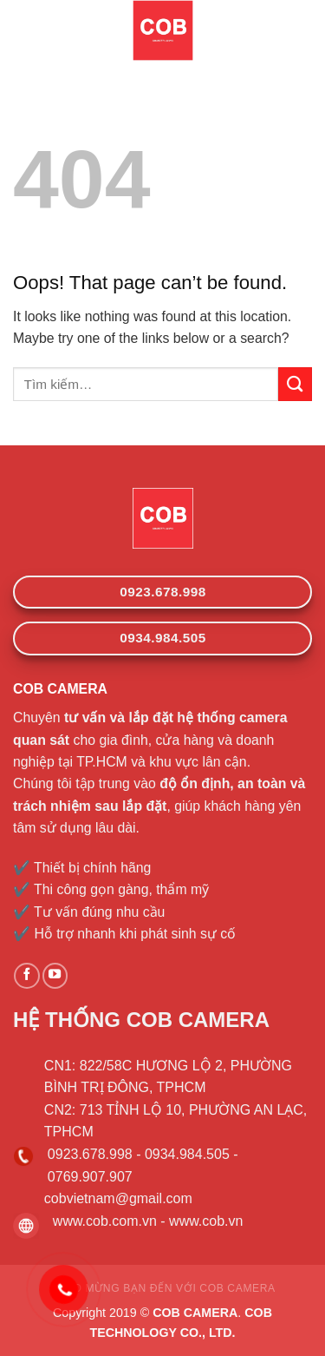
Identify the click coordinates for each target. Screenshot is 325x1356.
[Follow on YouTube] (55, 976)
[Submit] (295, 384)
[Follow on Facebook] (27, 976)
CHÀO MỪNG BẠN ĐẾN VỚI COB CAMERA (162, 1288)
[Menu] (23, 31)
